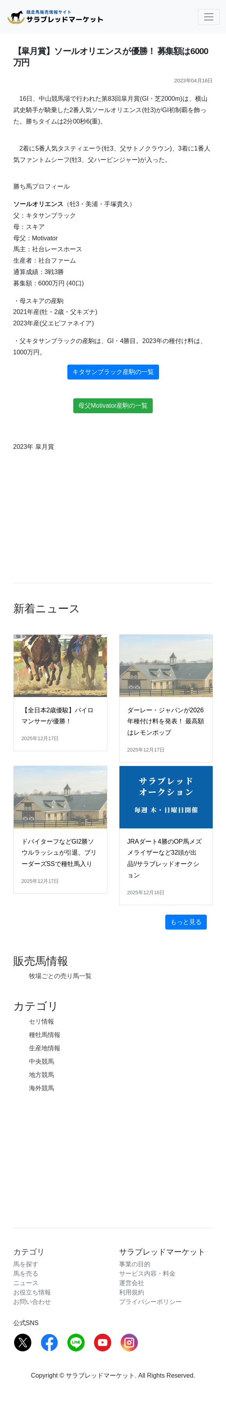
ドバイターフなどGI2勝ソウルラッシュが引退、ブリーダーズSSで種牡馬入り (59, 853)
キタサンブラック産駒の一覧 (113, 372)
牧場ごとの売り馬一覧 (60, 976)
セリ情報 (41, 1021)
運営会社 (131, 1283)
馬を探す (25, 1264)
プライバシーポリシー (150, 1301)
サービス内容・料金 (147, 1273)
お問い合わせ (32, 1301)
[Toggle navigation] (209, 17)
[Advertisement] (113, 1154)
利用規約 (131, 1292)
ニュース (25, 1283)
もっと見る (186, 922)
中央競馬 (41, 1061)
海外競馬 (41, 1088)
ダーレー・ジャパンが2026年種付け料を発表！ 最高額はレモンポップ (165, 721)
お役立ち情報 (32, 1292)
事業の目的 (134, 1264)
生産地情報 (44, 1048)
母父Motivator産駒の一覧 (113, 405)
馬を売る (25, 1273)
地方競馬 (41, 1074)
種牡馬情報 (44, 1034)
